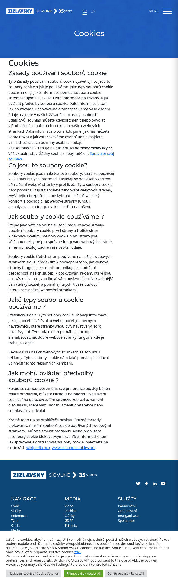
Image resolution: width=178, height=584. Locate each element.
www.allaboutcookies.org (74, 447)
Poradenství (127, 506)
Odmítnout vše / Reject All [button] (125, 573)
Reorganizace (128, 515)
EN (93, 11)
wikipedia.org (38, 447)
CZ (85, 11)
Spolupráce (126, 520)
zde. (77, 552)
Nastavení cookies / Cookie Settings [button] (34, 573)
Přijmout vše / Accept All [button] (84, 573)
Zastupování (127, 511)
